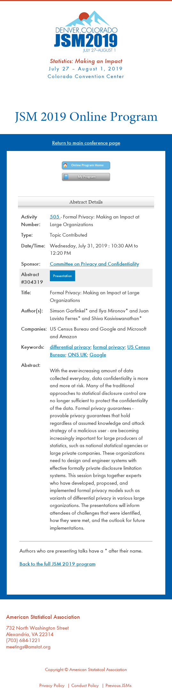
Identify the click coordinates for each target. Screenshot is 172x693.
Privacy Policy (52, 685)
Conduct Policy (85, 685)
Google (98, 354)
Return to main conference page (86, 142)
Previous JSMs (118, 685)
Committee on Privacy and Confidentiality (94, 263)
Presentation (62, 275)
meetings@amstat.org (28, 646)
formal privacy (109, 346)
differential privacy (70, 346)
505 (55, 216)
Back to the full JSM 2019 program (58, 563)
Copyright (54, 669)
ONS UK (77, 354)
